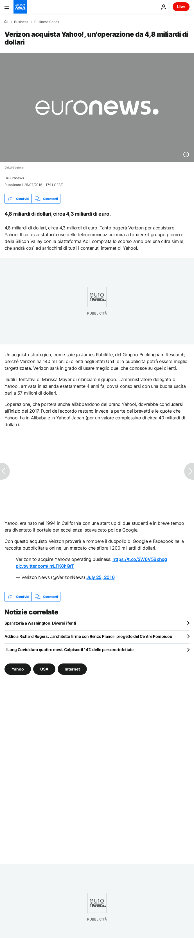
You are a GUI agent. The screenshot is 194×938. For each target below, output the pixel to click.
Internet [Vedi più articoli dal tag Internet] (72, 669)
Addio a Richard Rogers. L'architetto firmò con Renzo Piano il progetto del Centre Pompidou (88, 636)
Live (181, 6)
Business (21, 22)
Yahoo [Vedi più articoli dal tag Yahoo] (18, 669)
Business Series (46, 22)
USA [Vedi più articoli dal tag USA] (44, 669)
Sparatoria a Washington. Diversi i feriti (40, 623)
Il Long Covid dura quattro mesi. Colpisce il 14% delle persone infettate (69, 649)
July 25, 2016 (100, 577)
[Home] (6, 22)
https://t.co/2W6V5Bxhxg (139, 559)
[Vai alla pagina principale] (20, 7)
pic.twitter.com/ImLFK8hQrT (45, 566)
